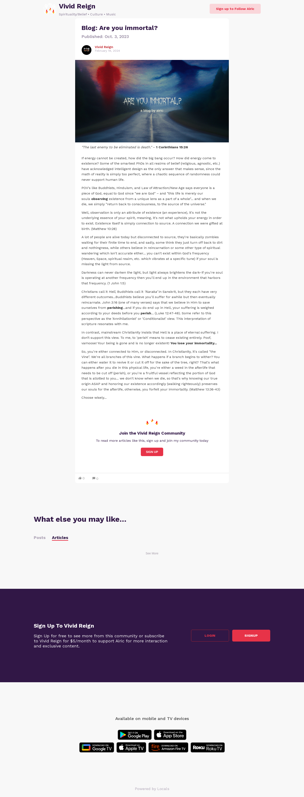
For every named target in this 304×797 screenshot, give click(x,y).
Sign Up (152, 452)
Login (210, 636)
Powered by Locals (152, 788)
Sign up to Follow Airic (235, 9)
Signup (251, 636)
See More (152, 553)
